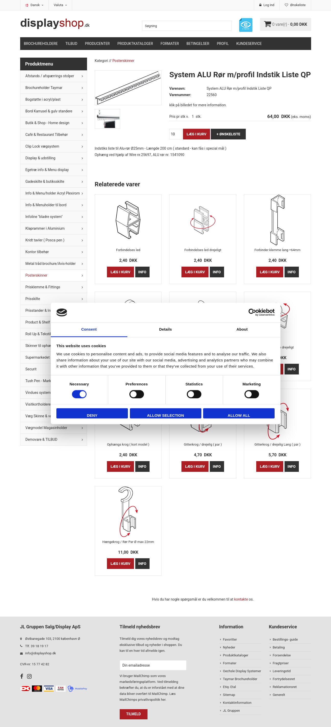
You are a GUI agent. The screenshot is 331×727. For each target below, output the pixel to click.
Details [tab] (165, 329)
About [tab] (242, 329)
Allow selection (165, 415)
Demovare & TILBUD (41, 439)
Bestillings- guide (285, 639)
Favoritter (230, 639)
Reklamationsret (285, 687)
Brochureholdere (41, 44)
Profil (223, 44)
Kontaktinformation (237, 703)
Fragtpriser (281, 663)
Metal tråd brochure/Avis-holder (51, 264)
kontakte (241, 599)
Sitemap (229, 695)
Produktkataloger (135, 44)
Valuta (60, 5)
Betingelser (198, 44)
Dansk (37, 5)
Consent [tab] (89, 329)
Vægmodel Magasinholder (46, 428)
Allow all (239, 415)
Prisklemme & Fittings (43, 287)
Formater (170, 44)
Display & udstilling (41, 158)
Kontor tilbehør (37, 252)
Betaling (279, 647)
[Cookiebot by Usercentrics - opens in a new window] (252, 312)
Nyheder (229, 647)
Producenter (97, 44)
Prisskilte (33, 299)
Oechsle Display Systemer (242, 671)
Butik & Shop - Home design (48, 123)
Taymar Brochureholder (240, 679)
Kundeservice (249, 44)
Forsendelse (282, 655)
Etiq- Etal (229, 687)
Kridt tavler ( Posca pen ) (45, 240)
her (163, 700)
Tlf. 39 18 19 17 (36, 646)
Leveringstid (282, 671)
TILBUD (71, 44)
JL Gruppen (231, 710)
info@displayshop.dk (40, 653)
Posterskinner (36, 275)
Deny (92, 415)
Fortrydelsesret (284, 679)
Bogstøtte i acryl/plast (43, 99)
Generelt (279, 695)
